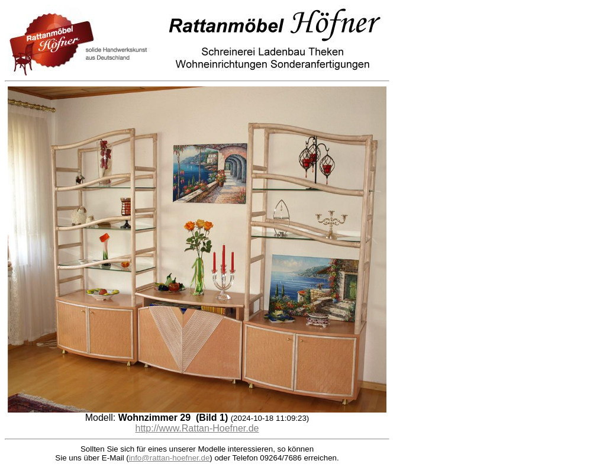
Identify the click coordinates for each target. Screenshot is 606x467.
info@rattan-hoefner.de (169, 457)
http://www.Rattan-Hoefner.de (197, 428)
